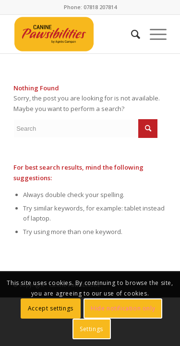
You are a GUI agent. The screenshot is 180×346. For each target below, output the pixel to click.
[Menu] (153, 34)
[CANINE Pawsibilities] (74, 34)
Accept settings (50, 308)
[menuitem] (130, 34)
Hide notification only (123, 308)
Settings (91, 329)
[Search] (130, 34)
